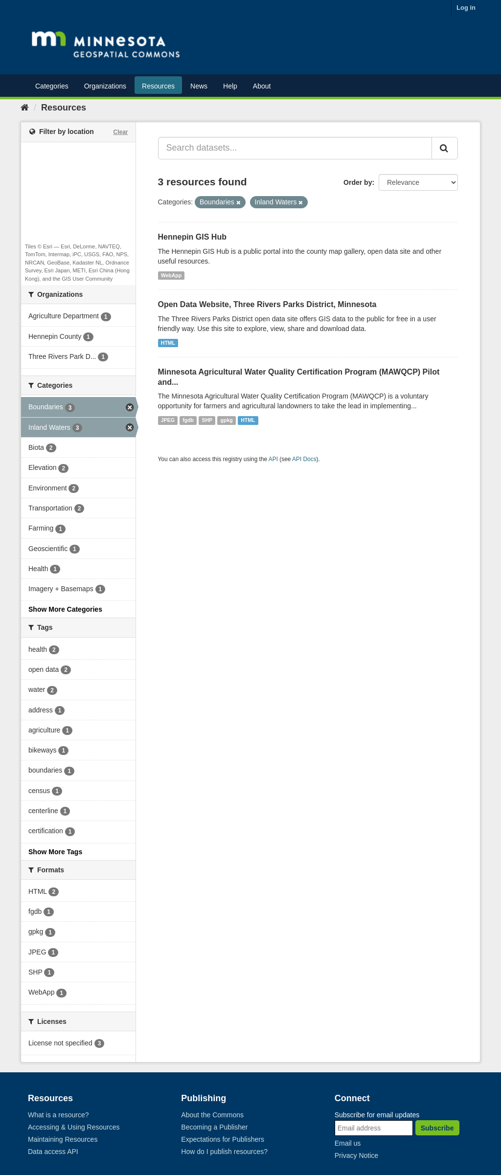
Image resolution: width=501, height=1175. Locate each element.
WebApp (171, 275)
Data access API (53, 1151)
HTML (168, 343)
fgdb (188, 420)
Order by (357, 182)
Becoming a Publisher (214, 1127)
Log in (466, 7)
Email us (348, 1143)
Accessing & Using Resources (74, 1127)
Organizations (105, 86)
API (273, 459)
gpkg (227, 420)
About (262, 86)
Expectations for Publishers (222, 1139)
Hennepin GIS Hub (192, 237)
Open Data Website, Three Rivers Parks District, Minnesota (267, 304)
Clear (120, 132)
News (198, 86)
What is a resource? (58, 1115)
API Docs (304, 459)
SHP (207, 420)
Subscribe (437, 1128)
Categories (51, 86)
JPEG (168, 420)
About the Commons (212, 1115)
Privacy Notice (356, 1155)
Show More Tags (55, 852)
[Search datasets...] (295, 148)
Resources (158, 86)
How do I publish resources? (224, 1151)
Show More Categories (65, 609)
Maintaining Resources (62, 1139)
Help (230, 86)
